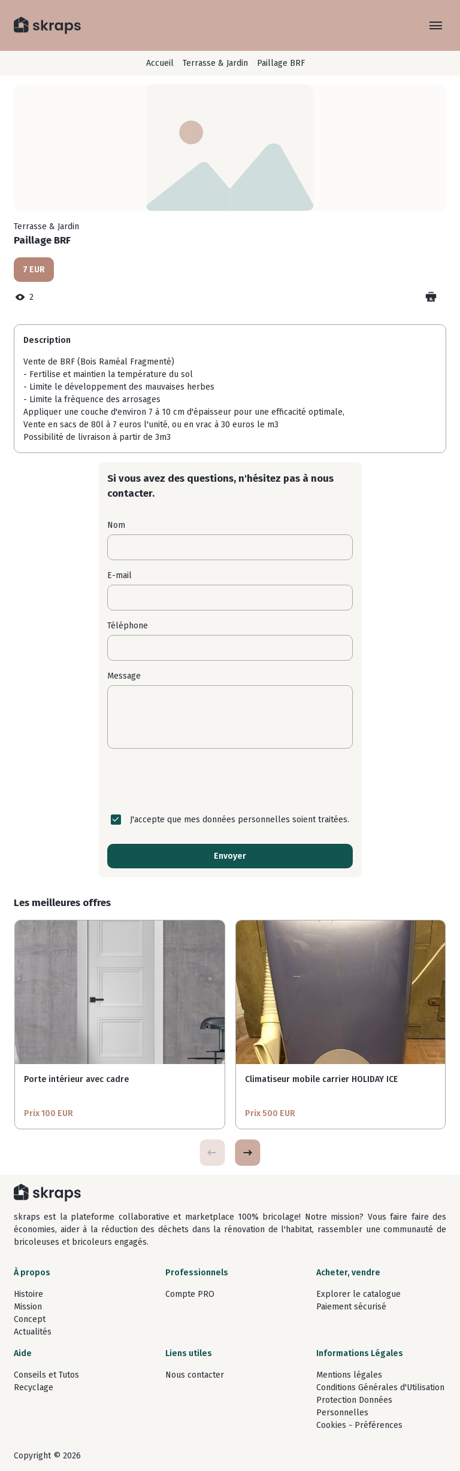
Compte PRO (189, 1294)
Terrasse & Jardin (215, 63)
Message (124, 676)
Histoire (28, 1294)
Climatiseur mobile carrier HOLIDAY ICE (321, 1079)
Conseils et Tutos (46, 1375)
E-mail (119, 575)
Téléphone (127, 626)
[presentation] (230, 781)
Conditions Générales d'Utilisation (380, 1387)
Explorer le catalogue (358, 1294)
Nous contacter (194, 1375)
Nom (116, 525)
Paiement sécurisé (351, 1307)
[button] (247, 1152)
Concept (30, 1319)
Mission (28, 1307)
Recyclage (33, 1387)
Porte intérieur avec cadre (76, 1079)
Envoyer (230, 856)
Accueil (160, 63)
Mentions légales (349, 1375)
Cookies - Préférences (359, 1425)
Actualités (33, 1332)
